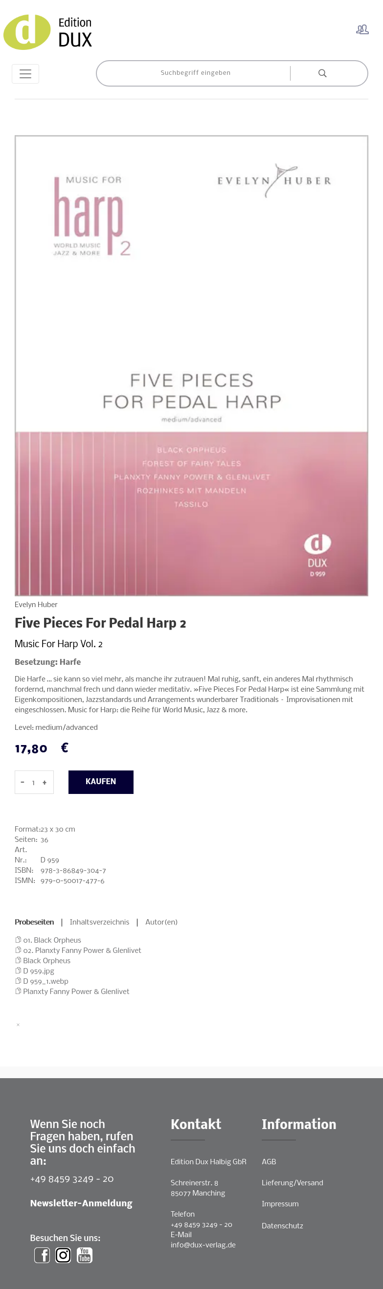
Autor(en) (161, 923)
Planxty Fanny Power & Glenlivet (76, 992)
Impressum (280, 1204)
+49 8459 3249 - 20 (72, 1179)
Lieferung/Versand (292, 1183)
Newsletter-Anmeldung (81, 1204)
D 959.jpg (38, 971)
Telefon (183, 1215)
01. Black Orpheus (52, 941)
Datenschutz (282, 1226)
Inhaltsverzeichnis (100, 923)
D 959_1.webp (45, 982)
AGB (269, 1162)
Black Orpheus (46, 961)
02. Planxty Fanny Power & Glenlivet (82, 951)
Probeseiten (34, 923)
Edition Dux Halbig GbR (209, 1162)
